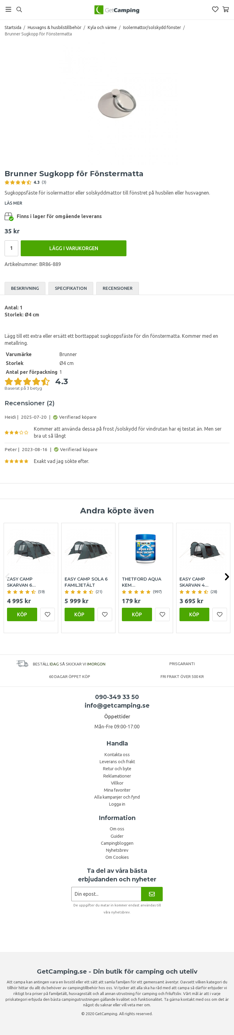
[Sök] (19, 9)
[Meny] (8, 9)
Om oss (117, 828)
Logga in (117, 804)
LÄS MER (13, 203)
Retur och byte (117, 768)
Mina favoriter (117, 790)
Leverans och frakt (117, 761)
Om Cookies (117, 857)
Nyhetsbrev (117, 850)
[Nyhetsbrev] (152, 894)
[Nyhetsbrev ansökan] (106, 894)
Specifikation (71, 288)
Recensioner (118, 288)
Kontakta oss (117, 754)
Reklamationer (117, 776)
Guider (117, 836)
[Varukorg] (225, 9)
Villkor (117, 783)
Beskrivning (25, 288)
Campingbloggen (117, 843)
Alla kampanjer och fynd (117, 797)
